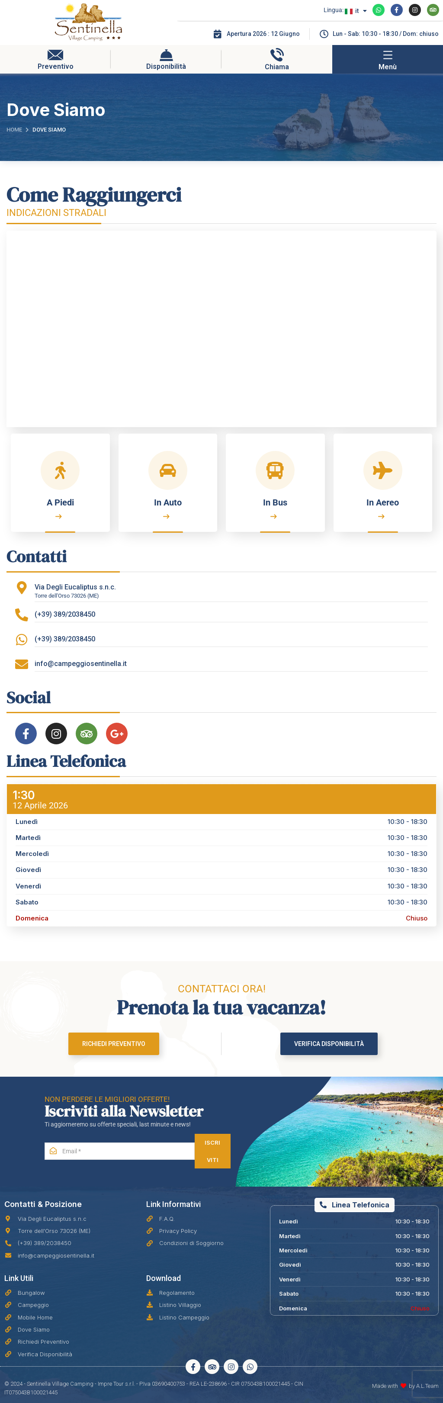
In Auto (168, 502)
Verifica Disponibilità (329, 1043)
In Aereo (382, 502)
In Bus (275, 502)
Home (14, 129)
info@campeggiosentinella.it (81, 664)
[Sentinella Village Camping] (221, 329)
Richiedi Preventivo (113, 1043)
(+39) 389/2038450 (65, 614)
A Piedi (60, 502)
